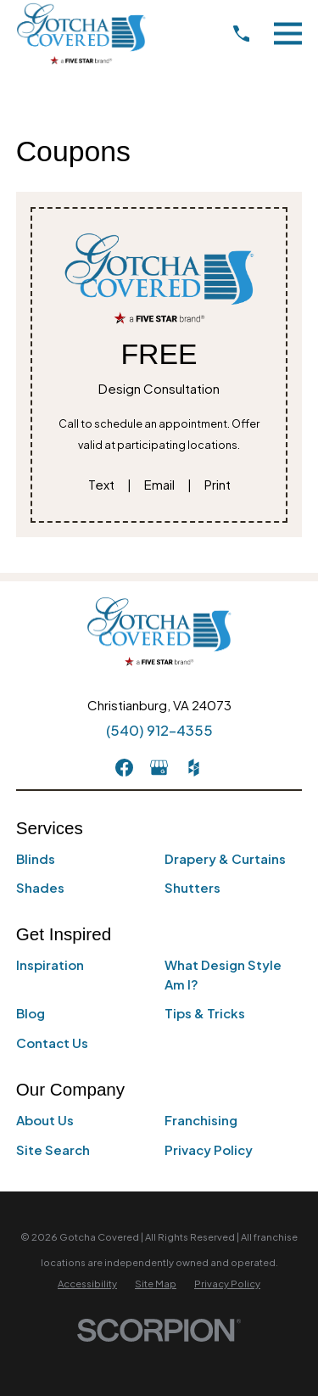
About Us (45, 1120)
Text (101, 484)
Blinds (35, 858)
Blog (30, 1013)
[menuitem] (87, 1283)
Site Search (53, 1149)
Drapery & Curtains (225, 858)
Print (217, 484)
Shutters (192, 887)
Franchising (201, 1120)
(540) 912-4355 (159, 730)
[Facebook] (124, 767)
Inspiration (50, 964)
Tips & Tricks (205, 1013)
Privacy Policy (209, 1149)
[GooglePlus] (159, 767)
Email (159, 484)
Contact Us (52, 1042)
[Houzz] (194, 767)
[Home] (81, 33)
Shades (40, 887)
